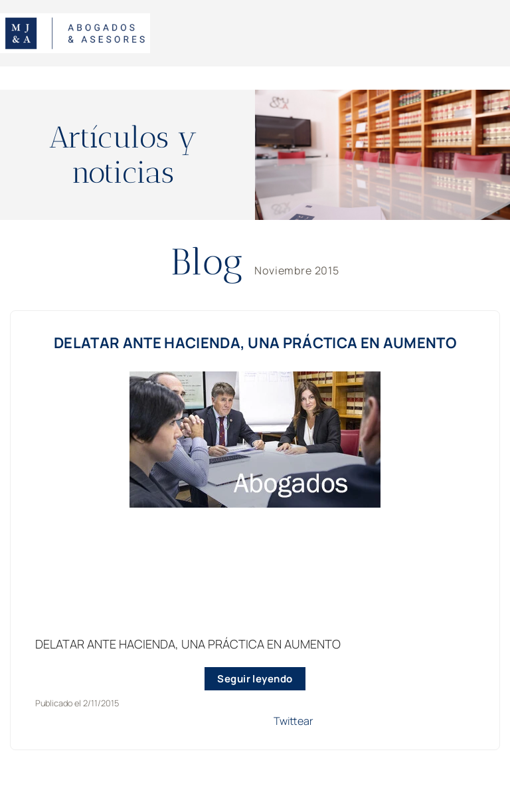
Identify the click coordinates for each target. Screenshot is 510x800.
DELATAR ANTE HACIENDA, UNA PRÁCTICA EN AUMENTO (255, 343)
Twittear (293, 721)
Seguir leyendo (254, 679)
